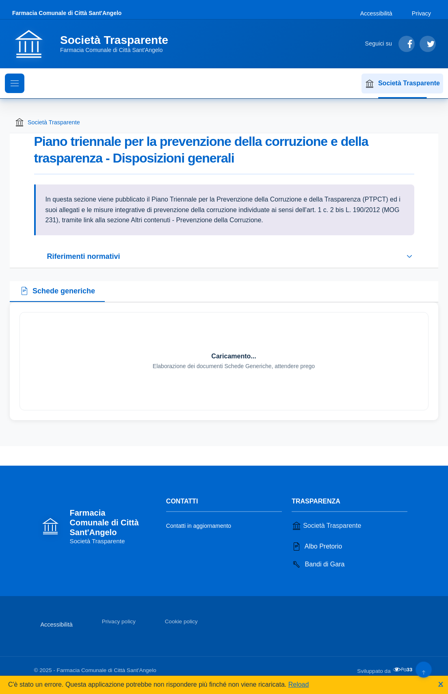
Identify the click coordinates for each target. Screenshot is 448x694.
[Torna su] (423, 669)
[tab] (57, 291)
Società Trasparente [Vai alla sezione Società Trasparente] (326, 526)
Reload (298, 684)
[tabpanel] (224, 361)
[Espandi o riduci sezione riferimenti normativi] (224, 256)
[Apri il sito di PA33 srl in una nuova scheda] (403, 669)
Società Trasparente (402, 84)
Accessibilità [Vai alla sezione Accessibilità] (376, 13)
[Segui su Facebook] (406, 44)
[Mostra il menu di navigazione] (14, 83)
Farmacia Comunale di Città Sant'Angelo (66, 13)
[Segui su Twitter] (428, 44)
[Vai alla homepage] (95, 44)
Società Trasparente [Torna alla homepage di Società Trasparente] (47, 122)
